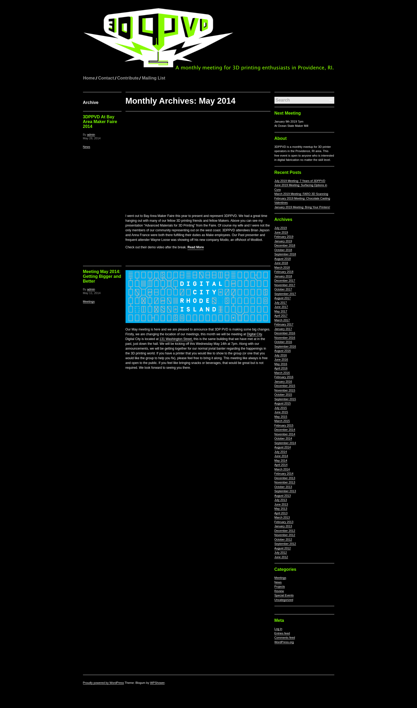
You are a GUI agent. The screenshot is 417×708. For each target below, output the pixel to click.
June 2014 (281, 456)
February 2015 (284, 425)
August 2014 (282, 447)
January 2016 (283, 381)
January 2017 (283, 328)
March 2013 (282, 517)
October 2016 (283, 341)
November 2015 (284, 390)
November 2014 (284, 434)
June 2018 (281, 263)
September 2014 (285, 443)
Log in (278, 628)
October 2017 (283, 289)
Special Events (284, 595)
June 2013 (281, 504)
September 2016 (285, 346)
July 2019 (280, 227)
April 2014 (281, 464)
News (86, 146)
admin (91, 134)
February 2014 (284, 473)
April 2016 (281, 368)
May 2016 (280, 364)
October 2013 (283, 486)
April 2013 (281, 513)
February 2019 (284, 236)
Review (279, 591)
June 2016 (281, 359)
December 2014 (284, 429)
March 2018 (282, 267)
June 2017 (281, 306)
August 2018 (282, 258)
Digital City (254, 334)
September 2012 (285, 543)
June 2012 (281, 557)
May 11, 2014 (92, 292)
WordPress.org (284, 642)
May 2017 (280, 311)
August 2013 (282, 495)
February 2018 (284, 271)
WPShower (157, 682)
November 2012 (284, 535)
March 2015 (282, 420)
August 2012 (282, 548)
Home (89, 78)
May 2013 (280, 508)
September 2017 (285, 293)
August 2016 (282, 350)
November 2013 (284, 482)
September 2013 (285, 491)
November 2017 (284, 285)
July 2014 (280, 451)
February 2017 (284, 324)
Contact (106, 78)
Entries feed (282, 633)
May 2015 (280, 416)
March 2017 (282, 320)
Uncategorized (283, 599)
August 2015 (282, 403)
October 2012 (283, 539)
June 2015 (281, 412)
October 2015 (283, 394)
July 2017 (280, 302)
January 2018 (283, 276)
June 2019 (281, 232)
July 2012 (280, 552)
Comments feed (284, 637)
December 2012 (284, 530)
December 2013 (284, 478)
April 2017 (281, 315)
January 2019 (283, 241)
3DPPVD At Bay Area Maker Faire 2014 (100, 122)
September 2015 (285, 399)
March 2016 (282, 372)
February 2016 (284, 377)
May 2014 (280, 460)
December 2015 (284, 385)
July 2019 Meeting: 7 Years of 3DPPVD (299, 180)
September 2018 (285, 254)
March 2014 (282, 469)
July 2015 (280, 407)
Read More (195, 247)
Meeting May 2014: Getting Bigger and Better (102, 276)
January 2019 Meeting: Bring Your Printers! (302, 207)
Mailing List (153, 78)
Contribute (128, 78)
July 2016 (280, 355)
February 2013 (284, 521)
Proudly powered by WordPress (103, 682)
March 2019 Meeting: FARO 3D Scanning (301, 193)
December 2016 (284, 333)
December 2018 (284, 245)
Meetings (89, 301)
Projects (279, 586)
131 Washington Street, (176, 339)
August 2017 (282, 298)
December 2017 (284, 280)
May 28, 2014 (92, 138)
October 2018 (283, 250)
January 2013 (283, 526)
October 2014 (283, 438)
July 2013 (280, 499)
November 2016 (284, 337)
